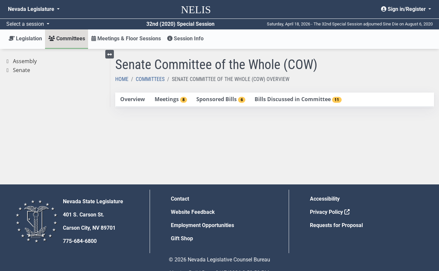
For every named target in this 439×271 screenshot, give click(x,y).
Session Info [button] (185, 38)
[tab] (133, 99)
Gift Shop (182, 238)
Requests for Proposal (336, 225)
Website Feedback (193, 212)
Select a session (25, 24)
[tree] (55, 66)
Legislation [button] (25, 38)
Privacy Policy (330, 212)
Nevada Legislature (32, 9)
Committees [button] (66, 38)
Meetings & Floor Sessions (126, 38)
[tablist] (274, 100)
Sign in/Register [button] (404, 9)
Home (121, 79)
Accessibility (325, 199)
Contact (180, 199)
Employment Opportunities (202, 225)
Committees (150, 79)
